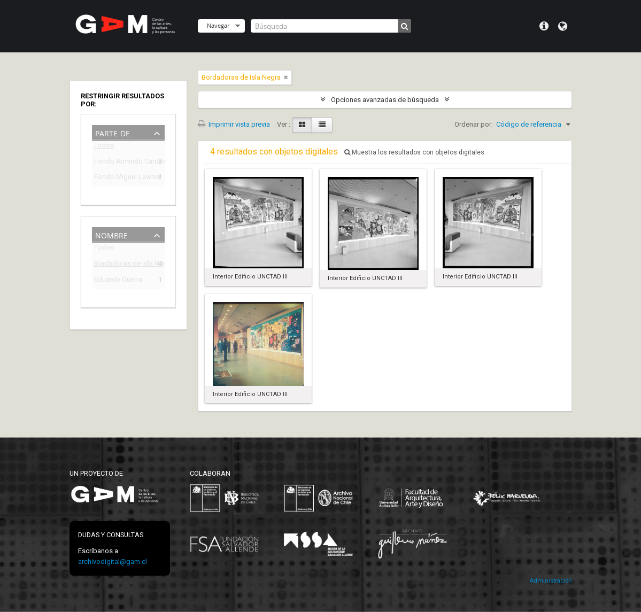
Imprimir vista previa (234, 124)
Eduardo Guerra (118, 280)
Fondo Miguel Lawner (121, 178)
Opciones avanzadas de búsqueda (385, 100)
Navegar (218, 25)
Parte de (112, 132)
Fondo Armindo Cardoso (121, 162)
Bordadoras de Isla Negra (121, 264)
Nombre (111, 234)
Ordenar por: (473, 124)
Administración (550, 580)
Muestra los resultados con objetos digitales (414, 152)
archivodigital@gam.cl (112, 561)
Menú (544, 26)
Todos (104, 147)
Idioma (562, 26)
